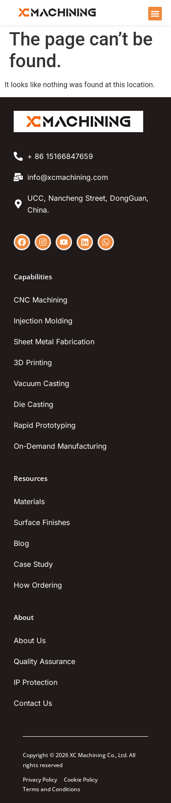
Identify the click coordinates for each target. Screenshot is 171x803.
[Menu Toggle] (155, 13)
